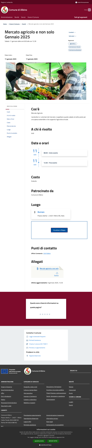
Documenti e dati (6, 406)
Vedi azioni (73, 36)
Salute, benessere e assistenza (55, 396)
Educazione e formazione (53, 387)
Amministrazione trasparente (55, 415)
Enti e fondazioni (6, 396)
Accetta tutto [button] (39, 441)
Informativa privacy (52, 418)
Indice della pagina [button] (12, 106)
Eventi (24, 24)
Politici (3, 399)
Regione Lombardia (7, 2)
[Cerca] (89, 10)
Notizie (71, 387)
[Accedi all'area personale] (82, 2)
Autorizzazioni (50, 399)
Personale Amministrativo (9, 403)
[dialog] (46, 437)
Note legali (49, 422)
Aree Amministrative (7, 390)
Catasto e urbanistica (30, 399)
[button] (46, 445)
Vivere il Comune (14, 24)
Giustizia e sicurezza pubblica (55, 390)
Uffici (2, 393)
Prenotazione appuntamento (32, 415)
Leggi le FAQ (27, 422)
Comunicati (72, 390)
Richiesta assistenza (30, 425)
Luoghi (71, 402)
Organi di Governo (6, 387)
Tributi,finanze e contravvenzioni (56, 393)
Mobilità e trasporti (29, 403)
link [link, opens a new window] (63, 437)
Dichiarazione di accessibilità (55, 425)
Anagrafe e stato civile (30, 387)
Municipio (41, 212)
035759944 (47, 253)
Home (5, 24)
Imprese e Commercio (30, 396)
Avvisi (71, 393)
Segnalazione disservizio (31, 418)
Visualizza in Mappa (59, 230)
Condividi (72, 32)
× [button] (90, 428)
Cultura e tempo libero (30, 390)
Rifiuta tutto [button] (53, 441)
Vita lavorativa (28, 393)
